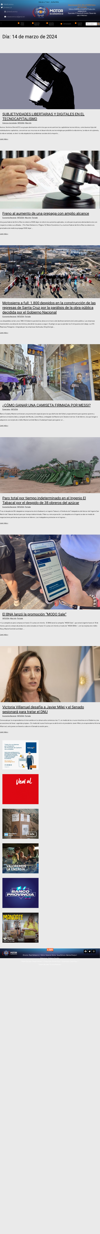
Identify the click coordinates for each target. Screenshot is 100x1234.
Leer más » (4, 139)
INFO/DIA (20, 123)
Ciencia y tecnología (9, 123)
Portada (35, 218)
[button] (82, 6)
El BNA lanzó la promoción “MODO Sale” (34, 614)
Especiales (6, 409)
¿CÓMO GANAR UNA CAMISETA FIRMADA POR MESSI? (46, 405)
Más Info (28, 123)
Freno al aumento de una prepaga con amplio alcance (45, 213)
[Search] (98, 23)
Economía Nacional (9, 218)
